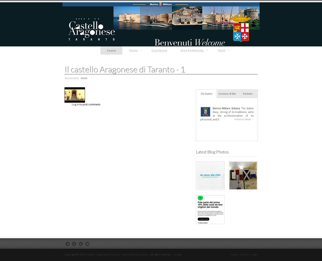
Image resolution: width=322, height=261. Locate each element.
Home (111, 50)
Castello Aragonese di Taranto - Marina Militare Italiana (117, 254)
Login (254, 254)
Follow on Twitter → (244, 119)
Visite (220, 50)
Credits (178, 254)
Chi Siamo (206, 93)
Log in (75, 104)
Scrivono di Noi (227, 93)
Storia (132, 50)
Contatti (244, 254)
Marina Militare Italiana (226, 108)
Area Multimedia (191, 50)
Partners (248, 93)
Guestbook (159, 50)
